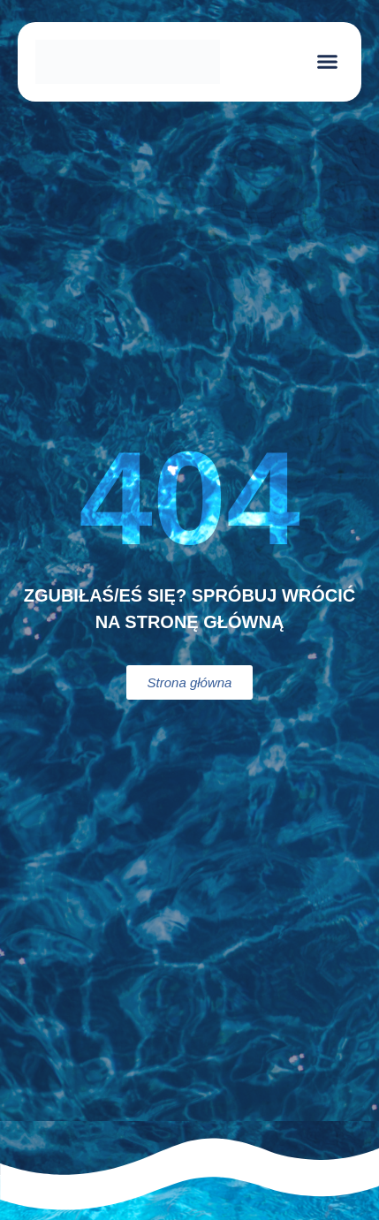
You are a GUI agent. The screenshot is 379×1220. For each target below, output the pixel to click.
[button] (328, 62)
